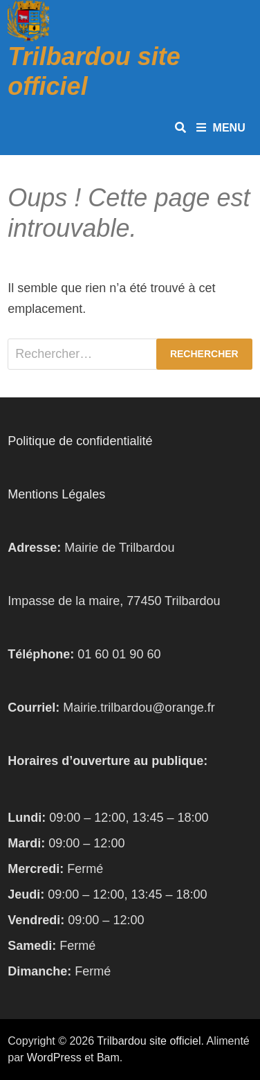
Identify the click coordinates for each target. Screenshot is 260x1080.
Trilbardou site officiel (149, 1041)
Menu (220, 128)
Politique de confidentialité (80, 441)
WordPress (54, 1057)
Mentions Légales (56, 494)
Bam (108, 1057)
